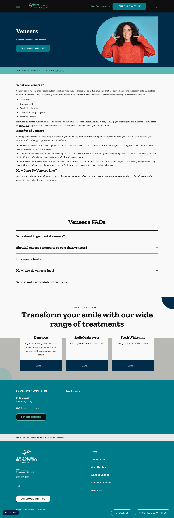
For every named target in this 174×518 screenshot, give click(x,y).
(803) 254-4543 (61, 70)
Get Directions (31, 417)
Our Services (98, 459)
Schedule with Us (129, 6)
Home (94, 451)
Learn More (41, 365)
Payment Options (101, 482)
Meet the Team (99, 467)
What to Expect (100, 474)
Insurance (96, 490)
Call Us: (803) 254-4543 (99, 6)
